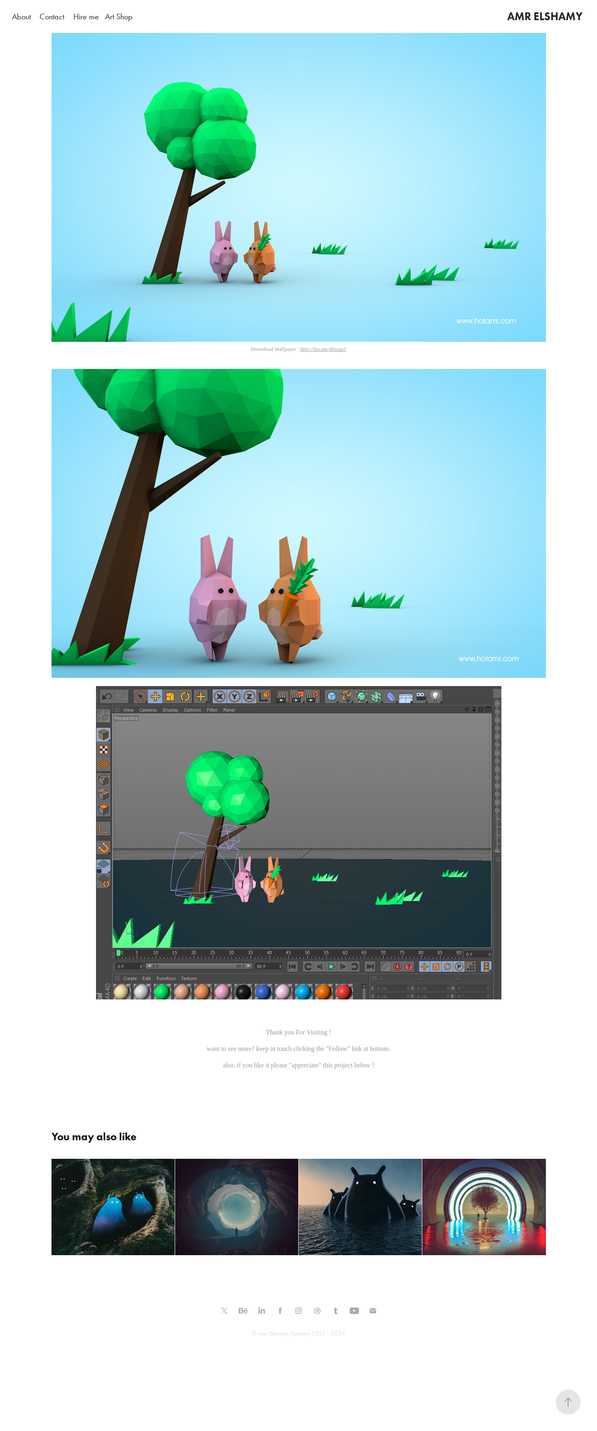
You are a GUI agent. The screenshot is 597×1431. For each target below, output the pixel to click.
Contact (52, 16)
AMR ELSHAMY (545, 16)
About (21, 16)
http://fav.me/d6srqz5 (323, 349)
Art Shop (119, 16)
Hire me (86, 16)
